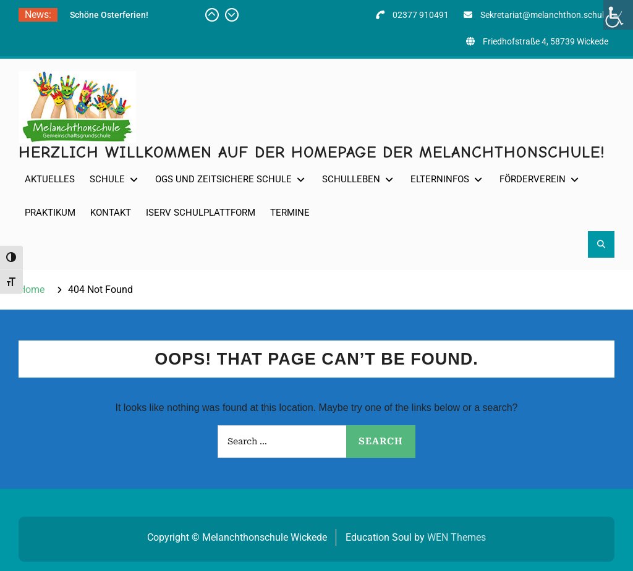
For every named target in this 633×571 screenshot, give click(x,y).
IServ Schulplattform (200, 212)
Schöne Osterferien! (109, 15)
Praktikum (50, 212)
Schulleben (351, 179)
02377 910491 (421, 15)
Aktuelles (50, 179)
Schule (107, 179)
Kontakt (110, 212)
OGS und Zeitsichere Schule (223, 179)
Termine (290, 212)
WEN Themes (456, 537)
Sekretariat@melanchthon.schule (544, 15)
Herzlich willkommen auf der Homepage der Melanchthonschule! (312, 152)
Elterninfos (439, 179)
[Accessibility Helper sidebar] (618, 15)
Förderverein (532, 179)
